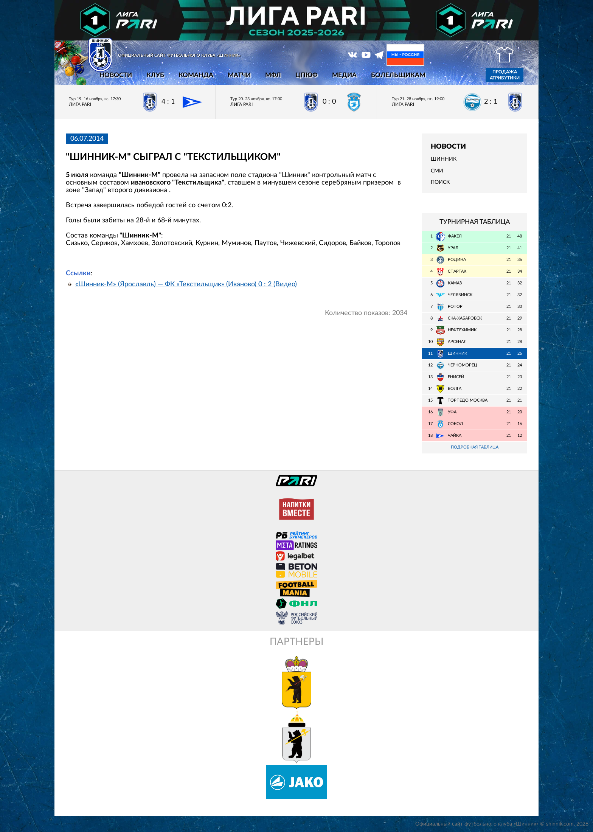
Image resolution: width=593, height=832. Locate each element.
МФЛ (273, 75)
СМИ (437, 171)
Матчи (239, 75)
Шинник (443, 159)
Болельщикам (398, 75)
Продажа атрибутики (505, 75)
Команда (196, 75)
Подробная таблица (474, 447)
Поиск (440, 182)
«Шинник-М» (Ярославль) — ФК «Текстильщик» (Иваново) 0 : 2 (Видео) (186, 284)
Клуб (155, 75)
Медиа (344, 75)
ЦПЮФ (306, 75)
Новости (115, 75)
